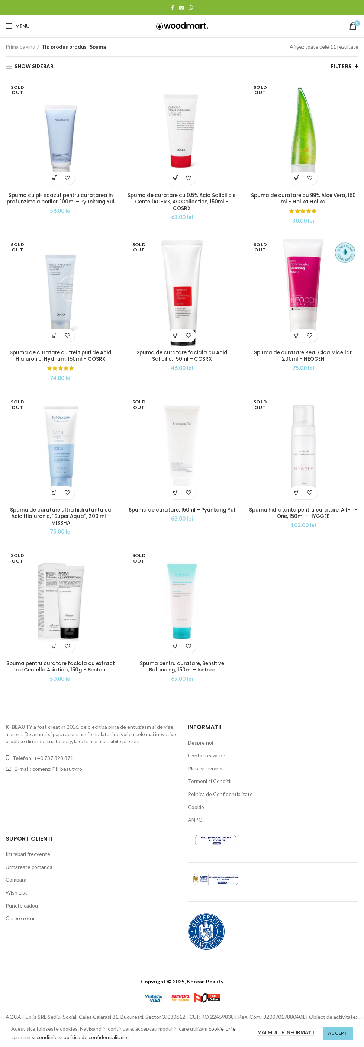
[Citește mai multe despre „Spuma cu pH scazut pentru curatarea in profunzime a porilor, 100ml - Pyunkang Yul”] (54, 178)
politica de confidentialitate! (96, 1037)
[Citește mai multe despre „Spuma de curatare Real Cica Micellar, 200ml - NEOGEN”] (296, 335)
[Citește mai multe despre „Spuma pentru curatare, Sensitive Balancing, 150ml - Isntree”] (175, 648)
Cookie (196, 816)
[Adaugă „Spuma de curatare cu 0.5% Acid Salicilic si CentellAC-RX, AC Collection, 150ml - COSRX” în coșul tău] (175, 178)
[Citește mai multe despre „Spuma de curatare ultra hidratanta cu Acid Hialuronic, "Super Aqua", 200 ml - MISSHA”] (54, 493)
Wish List (16, 902)
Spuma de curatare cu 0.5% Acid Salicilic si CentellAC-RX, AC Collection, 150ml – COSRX (182, 202)
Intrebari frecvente (28, 863)
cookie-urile (222, 1028)
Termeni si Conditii (209, 790)
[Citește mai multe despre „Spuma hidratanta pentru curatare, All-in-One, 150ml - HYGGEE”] (296, 493)
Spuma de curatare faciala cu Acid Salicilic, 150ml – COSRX (182, 356)
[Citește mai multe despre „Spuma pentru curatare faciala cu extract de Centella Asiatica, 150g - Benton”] (54, 648)
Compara (16, 889)
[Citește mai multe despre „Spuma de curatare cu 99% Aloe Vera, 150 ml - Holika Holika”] (296, 178)
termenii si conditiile (34, 1037)
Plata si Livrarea (206, 777)
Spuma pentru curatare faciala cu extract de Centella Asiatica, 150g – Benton (61, 672)
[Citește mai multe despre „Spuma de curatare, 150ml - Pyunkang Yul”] (175, 493)
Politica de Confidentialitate (220, 803)
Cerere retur (20, 927)
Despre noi (200, 752)
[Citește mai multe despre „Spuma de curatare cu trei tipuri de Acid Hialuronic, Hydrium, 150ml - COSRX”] (54, 335)
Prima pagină (20, 47)
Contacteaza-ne (206, 764)
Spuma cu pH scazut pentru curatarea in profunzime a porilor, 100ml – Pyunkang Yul (60, 202)
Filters (341, 66)
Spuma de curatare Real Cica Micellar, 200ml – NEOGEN (303, 356)
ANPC (195, 829)
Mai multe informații (285, 1032)
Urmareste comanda (29, 876)
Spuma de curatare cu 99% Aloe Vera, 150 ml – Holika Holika (303, 199)
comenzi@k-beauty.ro (56, 778)
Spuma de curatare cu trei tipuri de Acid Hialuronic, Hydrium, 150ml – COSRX (60, 356)
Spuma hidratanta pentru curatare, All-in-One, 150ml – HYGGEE (303, 514)
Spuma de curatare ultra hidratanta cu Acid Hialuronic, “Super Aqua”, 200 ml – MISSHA (60, 518)
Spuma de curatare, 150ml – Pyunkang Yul (182, 514)
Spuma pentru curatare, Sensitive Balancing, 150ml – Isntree (182, 669)
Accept (338, 1033)
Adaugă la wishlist (67, 178)
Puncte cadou (22, 915)
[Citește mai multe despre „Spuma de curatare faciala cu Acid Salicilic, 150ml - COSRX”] (175, 335)
